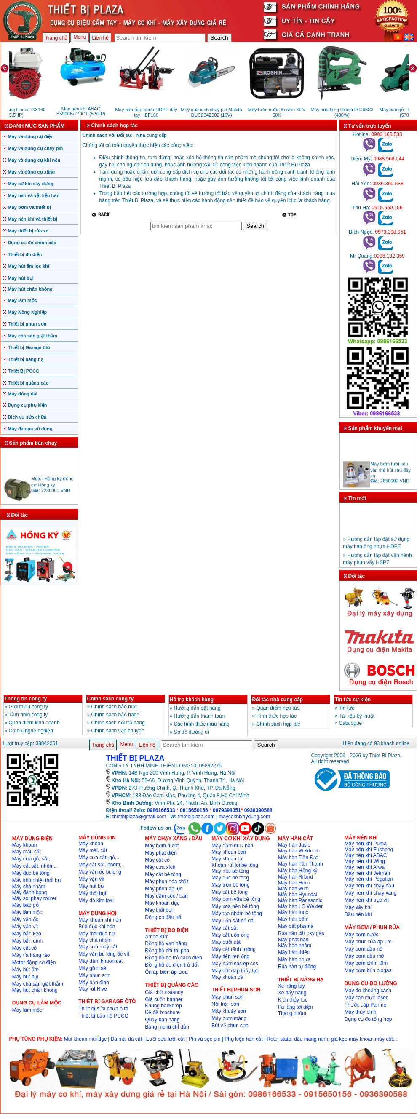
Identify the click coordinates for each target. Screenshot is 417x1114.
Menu (79, 37)
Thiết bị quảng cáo (28, 382)
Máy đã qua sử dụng (30, 428)
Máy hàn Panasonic (300, 900)
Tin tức (346, 708)
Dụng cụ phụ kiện (27, 405)
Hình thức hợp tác (277, 716)
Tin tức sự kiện (353, 700)
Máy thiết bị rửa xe (28, 230)
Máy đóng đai (22, 393)
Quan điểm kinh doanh (34, 723)
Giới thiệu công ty (28, 707)
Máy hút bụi (21, 278)
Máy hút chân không (30, 288)
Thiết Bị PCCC (23, 371)
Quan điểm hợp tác (278, 708)
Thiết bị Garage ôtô (29, 347)
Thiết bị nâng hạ (25, 359)
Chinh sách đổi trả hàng (118, 723)
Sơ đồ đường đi (191, 732)
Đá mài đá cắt (126, 1039)
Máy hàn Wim (293, 889)
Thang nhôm (292, 1013)
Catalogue (350, 723)
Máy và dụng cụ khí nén (34, 160)
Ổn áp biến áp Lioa (166, 972)
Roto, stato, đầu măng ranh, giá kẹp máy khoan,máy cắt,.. (332, 1039)
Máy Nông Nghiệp (27, 312)
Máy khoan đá (227, 977)
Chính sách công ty (110, 699)
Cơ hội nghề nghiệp (31, 731)
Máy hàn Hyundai (297, 895)
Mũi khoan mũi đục (85, 1039)
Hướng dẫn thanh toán (199, 716)
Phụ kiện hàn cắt (243, 1039)
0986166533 (161, 810)
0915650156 (194, 810)
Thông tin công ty (26, 699)
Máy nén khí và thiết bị (32, 219)
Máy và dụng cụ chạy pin (35, 148)
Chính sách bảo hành (115, 715)
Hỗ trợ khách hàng (192, 700)
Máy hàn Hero (294, 883)
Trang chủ (56, 38)
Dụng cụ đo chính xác (32, 242)
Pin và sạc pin (204, 1039)
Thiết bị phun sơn (27, 323)
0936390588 (258, 810)
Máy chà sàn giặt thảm (32, 335)
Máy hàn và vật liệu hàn (34, 195)
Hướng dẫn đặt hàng (197, 708)
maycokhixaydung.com (244, 817)
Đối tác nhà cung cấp (277, 700)
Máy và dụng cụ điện (31, 136)
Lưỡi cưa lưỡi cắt (165, 1039)
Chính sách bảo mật (114, 707)
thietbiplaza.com (196, 817)
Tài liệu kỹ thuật (356, 716)
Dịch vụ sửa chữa (27, 416)
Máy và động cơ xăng (31, 171)
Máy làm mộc (22, 300)
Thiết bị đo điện (25, 254)
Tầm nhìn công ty (28, 715)
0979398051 (227, 810)
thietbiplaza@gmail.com (139, 817)
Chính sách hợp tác (278, 724)
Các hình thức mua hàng (202, 724)
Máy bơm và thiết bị (29, 207)
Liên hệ (100, 38)
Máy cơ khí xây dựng (30, 183)
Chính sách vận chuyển (117, 731)
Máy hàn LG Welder (300, 906)
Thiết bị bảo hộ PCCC (103, 1016)
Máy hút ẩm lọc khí (29, 266)
